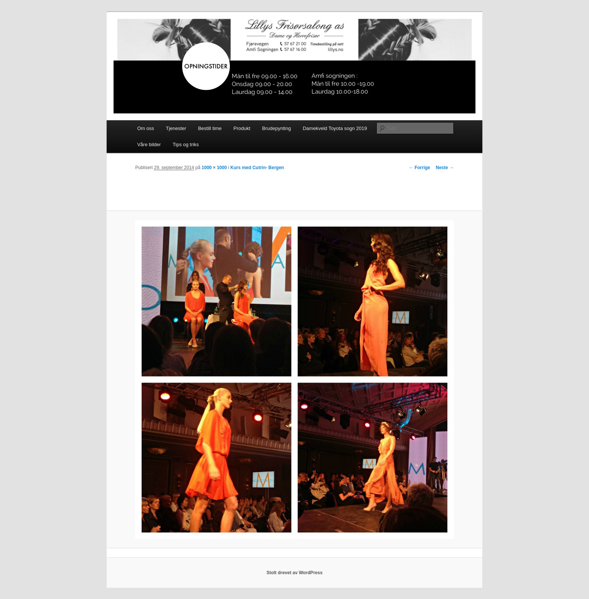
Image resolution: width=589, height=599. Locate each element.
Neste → (445, 167)
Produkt (242, 128)
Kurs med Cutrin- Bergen (257, 167)
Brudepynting (276, 128)
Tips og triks (186, 144)
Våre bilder (149, 144)
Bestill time (210, 128)
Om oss (145, 128)
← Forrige (419, 167)
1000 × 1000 (214, 167)
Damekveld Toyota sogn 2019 (335, 128)
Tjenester (176, 128)
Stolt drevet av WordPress (294, 572)
